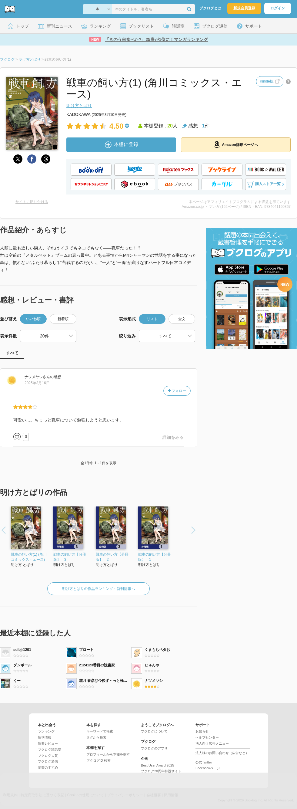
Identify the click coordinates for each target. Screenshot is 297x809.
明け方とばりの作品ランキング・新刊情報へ (98, 589)
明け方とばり (79, 105)
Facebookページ (207, 768)
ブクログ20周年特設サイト (161, 771)
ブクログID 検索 (98, 760)
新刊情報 (44, 737)
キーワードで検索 (99, 731)
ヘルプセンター (207, 737)
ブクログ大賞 (48, 755)
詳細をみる (173, 437)
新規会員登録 (244, 8)
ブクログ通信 (48, 761)
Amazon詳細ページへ (236, 144)
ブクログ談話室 (49, 749)
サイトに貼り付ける (31, 202)
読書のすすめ (48, 767)
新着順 (63, 319)
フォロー (177, 391)
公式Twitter (203, 762)
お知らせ (202, 731)
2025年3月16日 (37, 383)
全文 (181, 319)
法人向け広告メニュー (212, 743)
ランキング (46, 731)
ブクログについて (154, 731)
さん (37, 377)
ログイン (277, 8)
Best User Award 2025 (157, 765)
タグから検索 (96, 737)
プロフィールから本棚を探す (108, 754)
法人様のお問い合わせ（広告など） (222, 753)
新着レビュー (48, 743)
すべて (12, 352)
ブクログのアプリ (154, 748)
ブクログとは (210, 8)
